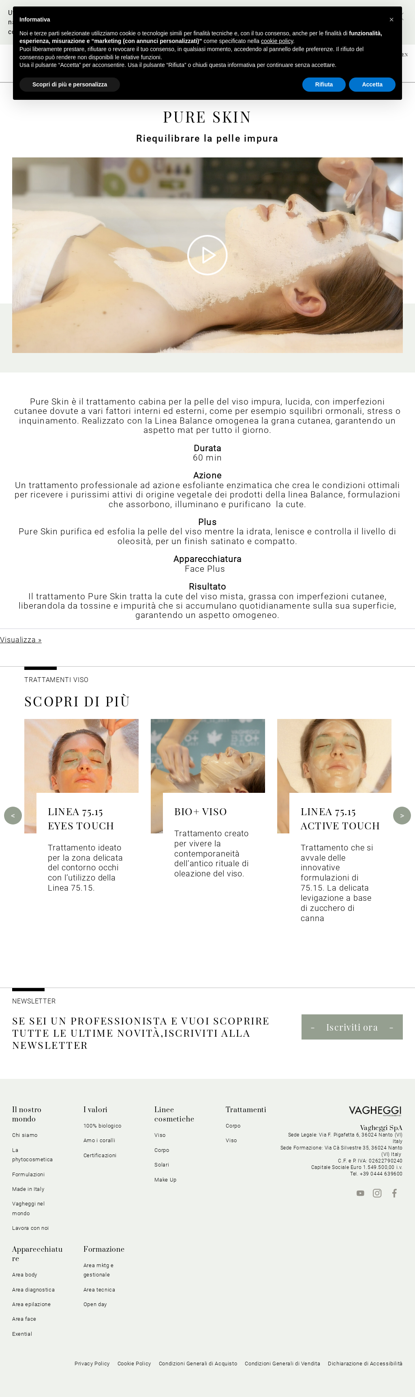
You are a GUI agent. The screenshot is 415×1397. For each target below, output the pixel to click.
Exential (22, 1334)
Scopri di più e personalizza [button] (69, 84)
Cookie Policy (134, 1363)
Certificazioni (100, 1155)
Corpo (161, 1150)
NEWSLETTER (34, 1001)
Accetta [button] (372, 84)
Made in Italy (28, 1189)
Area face (24, 1319)
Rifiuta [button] (324, 84)
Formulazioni (28, 1174)
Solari (161, 1165)
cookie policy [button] (277, 41)
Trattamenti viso (56, 680)
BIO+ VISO (200, 811)
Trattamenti (246, 1110)
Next (402, 815)
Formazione (104, 1249)
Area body (24, 1275)
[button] (391, 19)
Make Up (165, 1180)
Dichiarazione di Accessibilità (365, 1363)
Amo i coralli (99, 1140)
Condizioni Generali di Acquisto (198, 1363)
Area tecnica (99, 1290)
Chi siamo (25, 1135)
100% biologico (102, 1126)
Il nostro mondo (27, 1115)
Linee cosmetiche (174, 1115)
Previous (13, 815)
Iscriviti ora (352, 1027)
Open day (95, 1304)
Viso (160, 1135)
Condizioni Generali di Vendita (282, 1363)
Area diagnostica (33, 1290)
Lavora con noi (30, 1228)
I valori (95, 1110)
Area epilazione (31, 1304)
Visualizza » (21, 639)
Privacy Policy (92, 1363)
